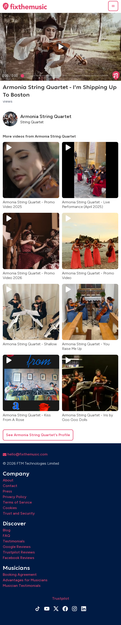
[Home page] (25, 6)
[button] (113, 6)
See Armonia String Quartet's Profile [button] (38, 435)
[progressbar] (10, 76)
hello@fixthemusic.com (25, 454)
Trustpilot (60, 598)
